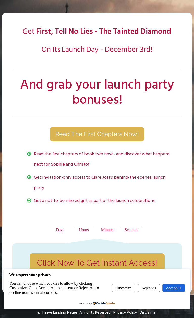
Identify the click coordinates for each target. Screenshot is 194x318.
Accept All (173, 288)
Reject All (149, 288)
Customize (124, 288)
